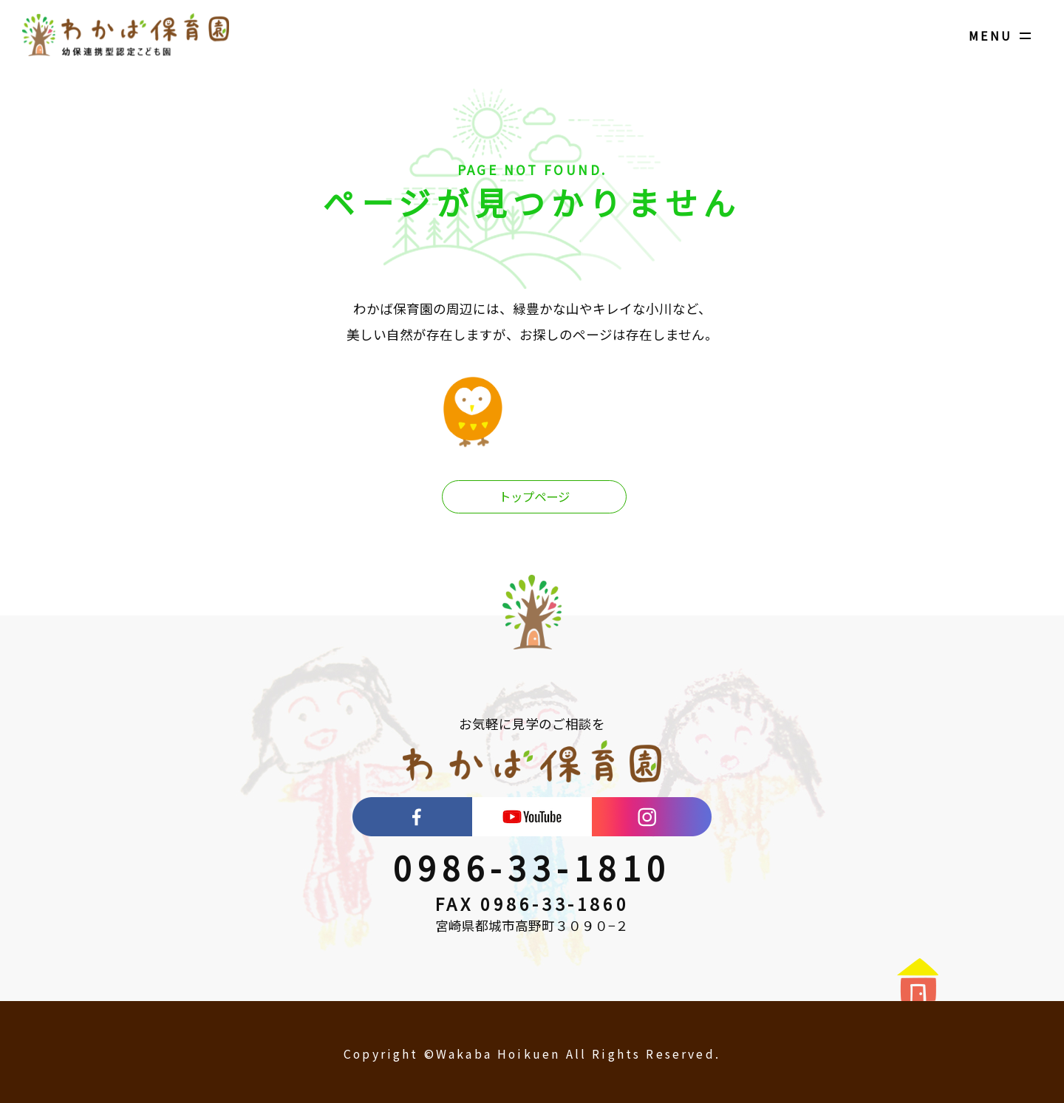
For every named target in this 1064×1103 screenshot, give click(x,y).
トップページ (534, 497)
